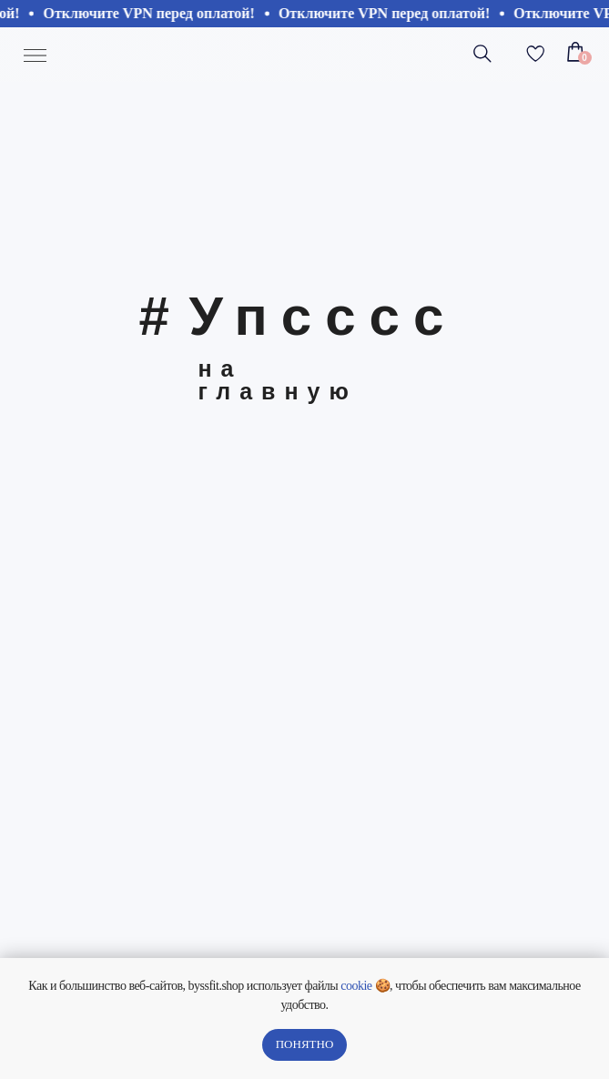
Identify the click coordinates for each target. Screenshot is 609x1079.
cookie (355, 986)
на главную (278, 380)
